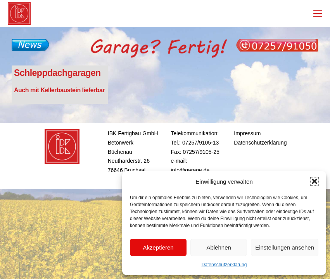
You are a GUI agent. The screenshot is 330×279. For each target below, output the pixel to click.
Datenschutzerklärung (224, 264)
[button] (314, 181)
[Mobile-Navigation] (317, 13)
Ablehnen (218, 247)
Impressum (247, 133)
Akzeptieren (158, 247)
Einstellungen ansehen (284, 247)
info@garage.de (190, 170)
